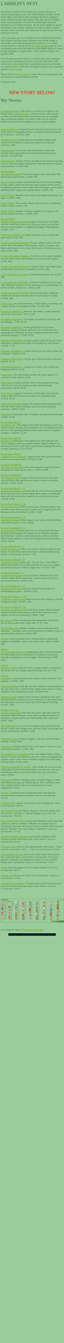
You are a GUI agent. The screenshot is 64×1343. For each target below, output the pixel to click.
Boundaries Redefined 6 (12, 360)
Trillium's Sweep (9, 698)
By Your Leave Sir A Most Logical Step (10, 712)
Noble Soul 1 (7, 376)
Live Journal (24, 74)
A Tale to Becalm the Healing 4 (15, 275)
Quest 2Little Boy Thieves (10, 667)
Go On (4, 868)
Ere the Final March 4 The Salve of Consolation (13, 467)
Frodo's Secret (7, 304)
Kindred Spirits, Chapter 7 (13, 884)
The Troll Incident (9, 727)
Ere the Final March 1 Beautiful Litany (11, 424)
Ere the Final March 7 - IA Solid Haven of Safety (12, 575)
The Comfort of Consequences (15, 755)
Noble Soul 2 (7, 383)
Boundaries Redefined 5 (12, 352)
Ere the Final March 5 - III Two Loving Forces (13, 506)
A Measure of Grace (10, 740)
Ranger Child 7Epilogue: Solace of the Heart (15, 221)
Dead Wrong (7, 747)
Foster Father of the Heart (13, 822)
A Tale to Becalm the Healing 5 (15, 283)
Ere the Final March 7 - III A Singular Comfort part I (13, 598)
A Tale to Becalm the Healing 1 (15, 244)
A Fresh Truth (7, 876)
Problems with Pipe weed (13, 236)
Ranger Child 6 (8, 212)
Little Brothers (8, 151)
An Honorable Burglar (11, 811)
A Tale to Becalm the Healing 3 (15, 267)
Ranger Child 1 (8, 162)
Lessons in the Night (10, 112)
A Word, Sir (6, 794)
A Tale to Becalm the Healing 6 (15, 294)
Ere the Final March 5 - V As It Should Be (13, 530)
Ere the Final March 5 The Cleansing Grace (11, 477)
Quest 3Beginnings (6, 678)
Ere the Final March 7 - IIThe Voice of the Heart (13, 588)
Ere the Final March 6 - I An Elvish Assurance (12, 548)
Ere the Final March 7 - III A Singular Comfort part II (13, 609)
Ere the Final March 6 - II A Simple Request (13, 562)
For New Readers (40, 46)
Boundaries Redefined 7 (12, 368)
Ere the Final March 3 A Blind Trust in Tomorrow (13, 456)
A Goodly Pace (8, 804)
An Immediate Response (12, 855)
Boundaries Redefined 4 (12, 341)
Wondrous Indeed (9, 687)
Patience (5, 640)
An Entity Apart (8, 848)
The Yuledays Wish (10, 629)
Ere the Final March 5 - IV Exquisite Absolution (13, 519)
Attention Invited (9, 141)
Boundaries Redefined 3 (12, 328)
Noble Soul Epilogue (10, 405)
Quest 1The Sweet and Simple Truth (14, 651)
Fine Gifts (5, 415)
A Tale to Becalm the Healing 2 (15, 257)
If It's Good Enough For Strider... (16, 768)
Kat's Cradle (16, 69)
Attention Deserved (10, 130)
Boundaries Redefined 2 (12, 320)
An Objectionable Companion (15, 837)
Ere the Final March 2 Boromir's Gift (11, 440)
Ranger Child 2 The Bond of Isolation (11, 173)
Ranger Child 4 (8, 196)
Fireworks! (6, 781)
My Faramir (6, 621)
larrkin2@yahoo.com (33, 932)
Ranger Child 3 (8, 183)
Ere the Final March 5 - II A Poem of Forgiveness (13, 490)
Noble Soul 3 (7, 394)
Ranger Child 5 (8, 204)
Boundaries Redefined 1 (12, 312)
